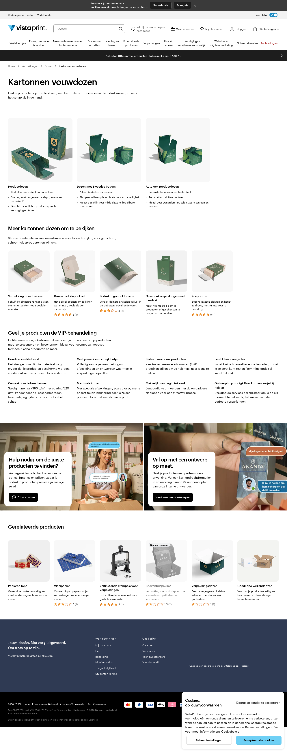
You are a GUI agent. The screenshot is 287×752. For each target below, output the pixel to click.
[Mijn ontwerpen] (183, 29)
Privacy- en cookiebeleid (45, 704)
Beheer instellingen (209, 740)
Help (98, 651)
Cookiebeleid (230, 731)
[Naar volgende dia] (281, 55)
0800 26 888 (14, 704)
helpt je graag (28, 655)
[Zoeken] (121, 29)
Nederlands (161, 5)
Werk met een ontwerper (173, 497)
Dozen (48, 66)
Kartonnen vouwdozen (72, 66)
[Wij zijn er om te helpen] (148, 29)
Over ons (147, 645)
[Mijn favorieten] (212, 29)
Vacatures (148, 651)
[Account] (238, 28)
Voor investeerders (153, 656)
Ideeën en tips (104, 662)
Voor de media (151, 662)
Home (11, 66)
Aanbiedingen (269, 43)
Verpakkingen (30, 66)
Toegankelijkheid (105, 668)
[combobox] (86, 29)
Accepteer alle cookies (259, 740)
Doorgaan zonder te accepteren (258, 702)
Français (182, 5)
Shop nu (175, 55)
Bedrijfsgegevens (96, 704)
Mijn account (103, 645)
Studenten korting (106, 673)
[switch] (266, 15)
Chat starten (23, 497)
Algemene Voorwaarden (72, 704)
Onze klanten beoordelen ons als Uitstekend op (219, 665)
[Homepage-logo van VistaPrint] (27, 29)
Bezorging (101, 656)
